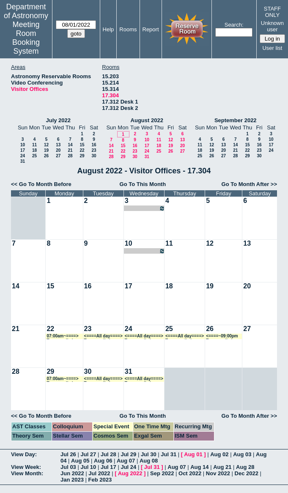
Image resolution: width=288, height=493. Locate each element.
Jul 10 (88, 467)
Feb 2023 (100, 480)
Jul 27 (88, 454)
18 (34, 150)
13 (58, 144)
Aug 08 (149, 460)
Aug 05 (80, 460)
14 (70, 144)
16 (93, 144)
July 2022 (58, 120)
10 (22, 144)
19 (46, 150)
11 (34, 144)
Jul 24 (128, 467)
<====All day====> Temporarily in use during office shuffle (103, 336)
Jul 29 (128, 454)
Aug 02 (219, 454)
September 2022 (235, 120)
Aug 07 (126, 460)
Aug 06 (103, 460)
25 (34, 155)
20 (58, 150)
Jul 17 (108, 467)
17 (22, 150)
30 (93, 155)
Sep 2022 (162, 473)
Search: (234, 25)
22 (82, 150)
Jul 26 (68, 454)
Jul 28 (108, 454)
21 (70, 150)
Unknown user (272, 26)
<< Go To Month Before (41, 184)
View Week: (26, 467)
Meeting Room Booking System (26, 37)
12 (46, 144)
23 (93, 150)
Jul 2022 (99, 473)
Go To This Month (143, 184)
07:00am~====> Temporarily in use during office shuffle (64, 336)
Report (151, 29)
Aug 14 (199, 467)
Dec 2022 (246, 473)
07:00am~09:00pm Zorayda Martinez (145, 208)
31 (22, 161)
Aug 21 (222, 467)
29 (82, 155)
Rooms (128, 29)
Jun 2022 (72, 473)
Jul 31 (168, 454)
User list (272, 48)
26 (46, 155)
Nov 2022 (218, 473)
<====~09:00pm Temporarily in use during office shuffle (223, 336)
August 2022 (147, 120)
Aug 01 (193, 454)
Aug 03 (242, 454)
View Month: (27, 473)
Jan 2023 (72, 480)
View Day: (24, 454)
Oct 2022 (189, 473)
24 (22, 155)
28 (70, 155)
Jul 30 (148, 454)
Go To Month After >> (249, 184)
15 (82, 144)
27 (58, 155)
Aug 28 (245, 467)
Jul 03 (68, 467)
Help (108, 29)
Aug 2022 (130, 473)
